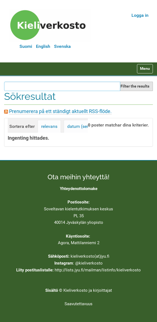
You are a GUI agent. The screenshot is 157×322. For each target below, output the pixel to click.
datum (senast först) (87, 126)
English (43, 46)
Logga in (139, 15)
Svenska (62, 46)
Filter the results (134, 86)
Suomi (25, 46)
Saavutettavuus (78, 303)
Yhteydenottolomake (78, 188)
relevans (49, 126)
